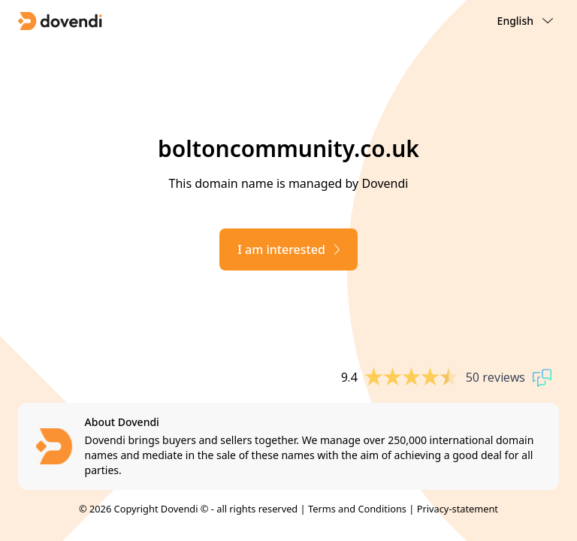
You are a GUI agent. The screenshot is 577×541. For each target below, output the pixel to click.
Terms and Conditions (357, 508)
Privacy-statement (457, 508)
